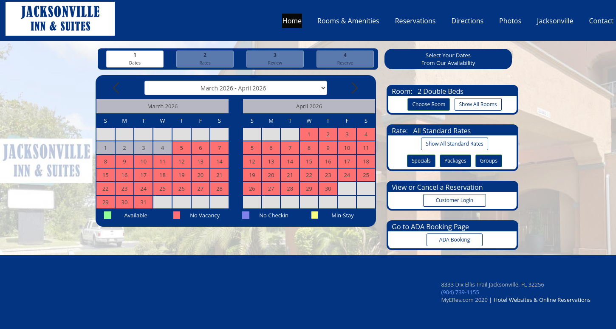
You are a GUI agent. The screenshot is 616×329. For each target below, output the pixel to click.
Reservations (415, 23)
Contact (601, 23)
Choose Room (428, 104)
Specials (421, 160)
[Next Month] (353, 87)
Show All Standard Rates (454, 143)
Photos (510, 23)
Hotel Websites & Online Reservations (542, 300)
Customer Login (454, 200)
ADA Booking (454, 239)
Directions (467, 23)
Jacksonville (555, 23)
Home (292, 23)
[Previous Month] (116, 87)
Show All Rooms (478, 104)
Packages (455, 160)
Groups (488, 160)
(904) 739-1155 (460, 292)
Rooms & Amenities (348, 23)
